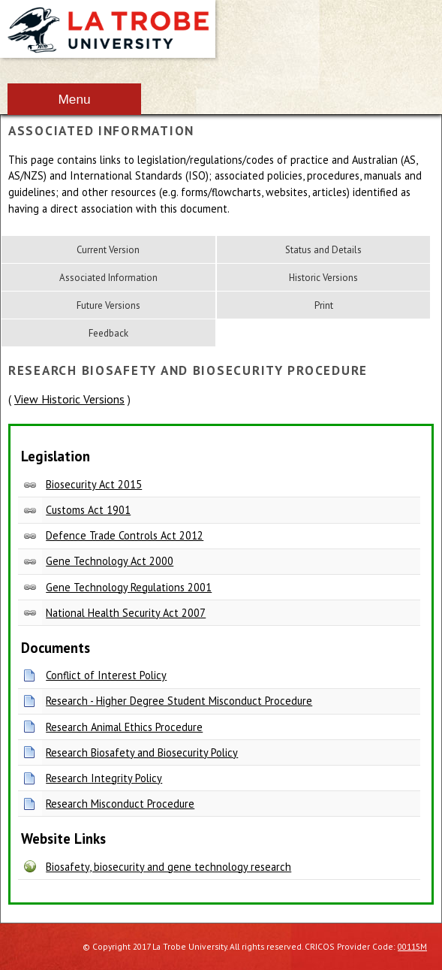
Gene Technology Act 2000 (109, 561)
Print (323, 305)
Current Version (108, 249)
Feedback (108, 333)
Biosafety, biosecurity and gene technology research (168, 867)
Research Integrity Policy (104, 778)
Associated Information (108, 277)
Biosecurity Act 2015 (94, 484)
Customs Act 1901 (88, 510)
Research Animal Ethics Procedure (124, 727)
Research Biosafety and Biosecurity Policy (142, 752)
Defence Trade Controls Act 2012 (124, 535)
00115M (412, 946)
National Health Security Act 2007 (126, 613)
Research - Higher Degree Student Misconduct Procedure (179, 701)
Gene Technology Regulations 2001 (129, 587)
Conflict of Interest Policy (106, 675)
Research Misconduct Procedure (120, 803)
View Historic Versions (69, 398)
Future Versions (108, 305)
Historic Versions (323, 277)
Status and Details (323, 249)
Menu (74, 99)
